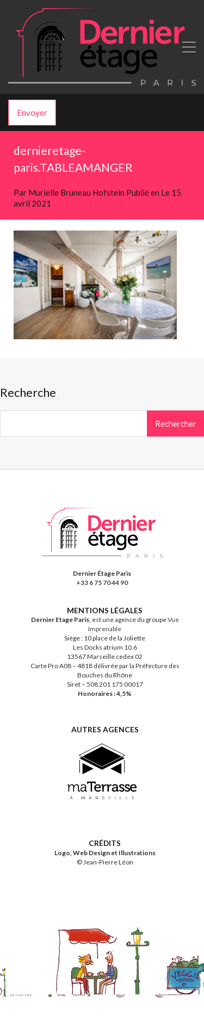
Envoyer (32, 112)
